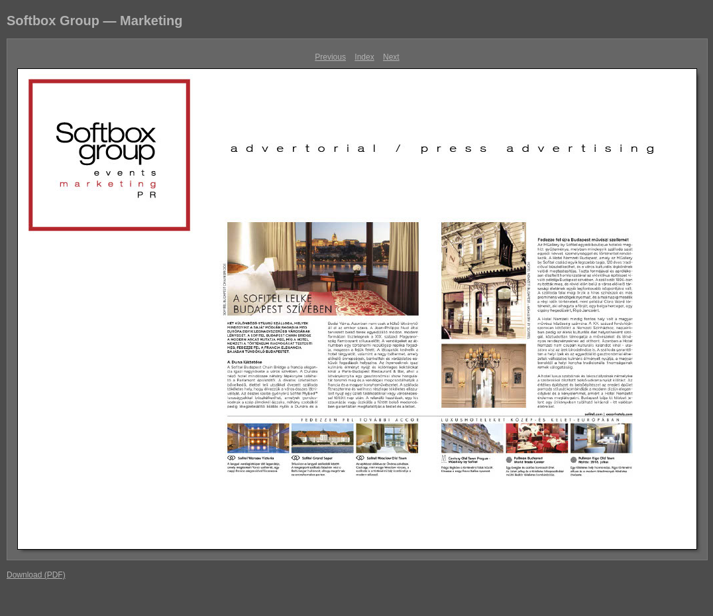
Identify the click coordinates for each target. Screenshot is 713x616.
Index (364, 57)
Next (391, 57)
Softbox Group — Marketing (95, 20)
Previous (330, 57)
